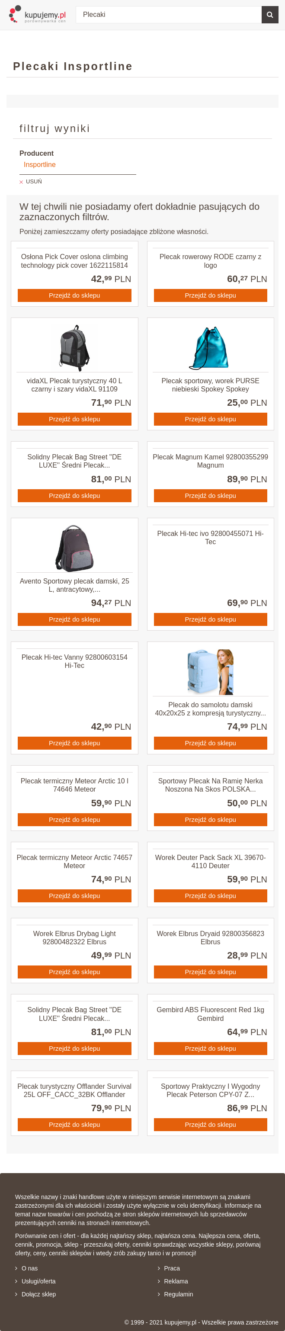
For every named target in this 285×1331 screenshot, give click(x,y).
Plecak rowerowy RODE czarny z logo (211, 261)
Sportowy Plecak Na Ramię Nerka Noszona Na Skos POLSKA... (210, 785)
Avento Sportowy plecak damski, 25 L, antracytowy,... (74, 585)
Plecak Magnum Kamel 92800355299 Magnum (210, 461)
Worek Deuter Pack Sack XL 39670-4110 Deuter (210, 861)
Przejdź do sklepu (74, 295)
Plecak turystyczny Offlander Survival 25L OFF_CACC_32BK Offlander (74, 1090)
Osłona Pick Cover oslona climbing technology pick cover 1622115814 (74, 261)
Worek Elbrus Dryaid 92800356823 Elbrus (210, 938)
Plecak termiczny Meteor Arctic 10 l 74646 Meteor (74, 785)
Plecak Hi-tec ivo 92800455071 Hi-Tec (210, 537)
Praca (169, 1268)
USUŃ (34, 181)
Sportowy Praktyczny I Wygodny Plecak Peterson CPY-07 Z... (210, 1090)
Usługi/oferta (35, 1281)
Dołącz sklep (35, 1294)
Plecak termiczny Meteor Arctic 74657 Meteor (74, 861)
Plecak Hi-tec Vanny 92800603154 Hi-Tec (75, 661)
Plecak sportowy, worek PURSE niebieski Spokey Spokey (210, 385)
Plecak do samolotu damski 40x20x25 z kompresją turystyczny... (210, 709)
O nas (26, 1268)
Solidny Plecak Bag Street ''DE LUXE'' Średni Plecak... (74, 461)
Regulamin (175, 1294)
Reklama (173, 1281)
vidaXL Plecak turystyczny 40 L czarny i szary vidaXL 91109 (74, 385)
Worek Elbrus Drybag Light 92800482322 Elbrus (74, 938)
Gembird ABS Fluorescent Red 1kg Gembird (210, 1014)
